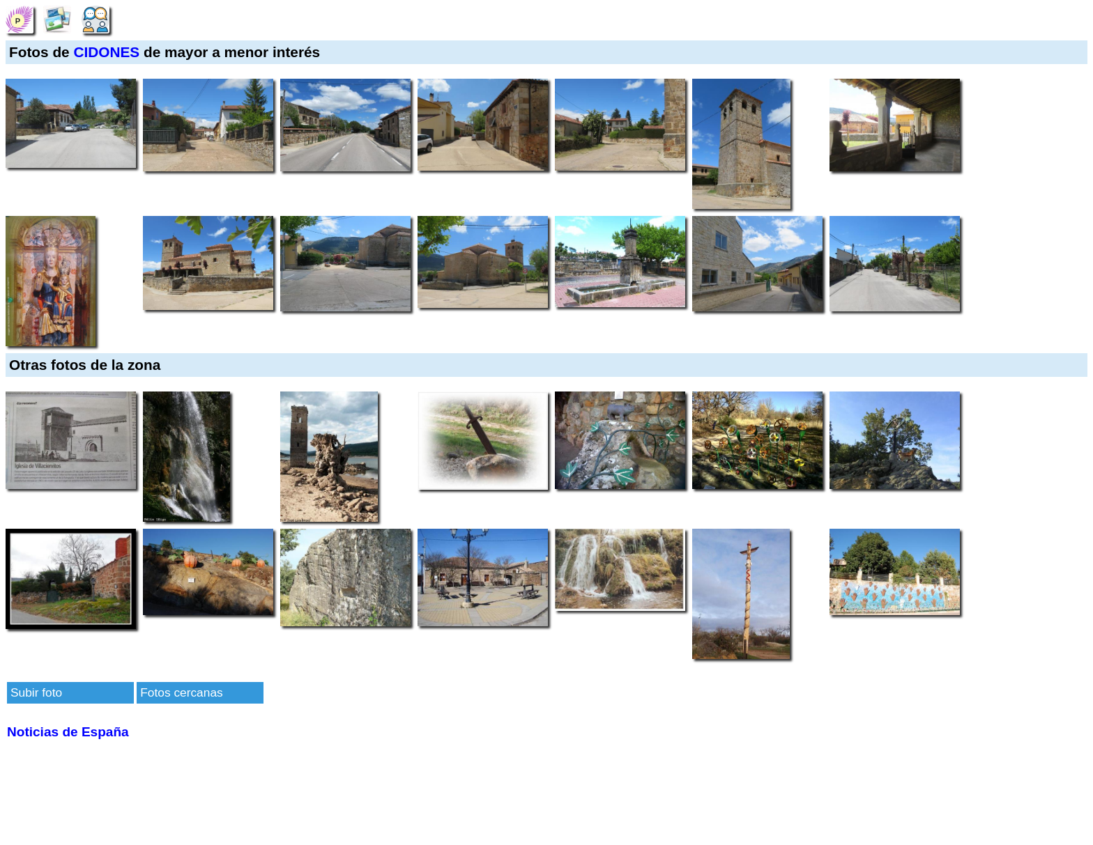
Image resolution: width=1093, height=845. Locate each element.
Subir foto (36, 692)
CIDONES (106, 52)
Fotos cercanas (181, 692)
